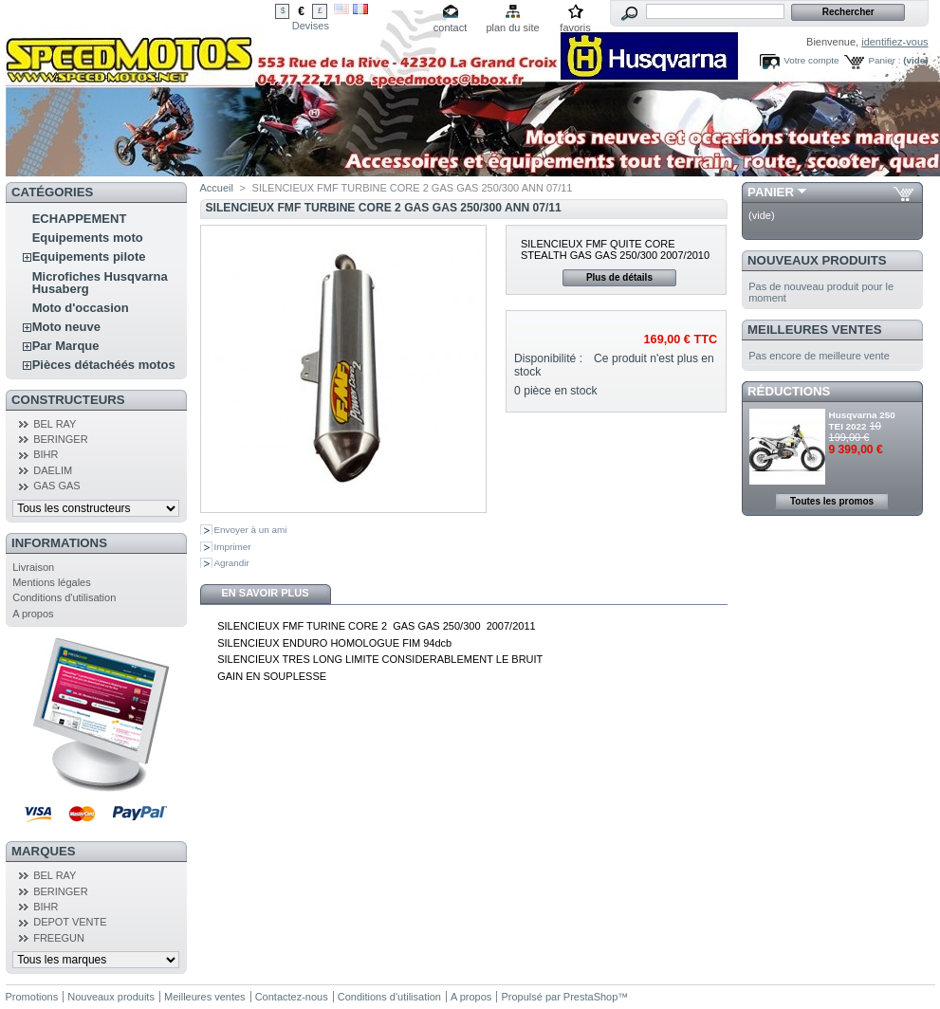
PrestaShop (590, 996)
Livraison (33, 567)
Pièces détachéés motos (103, 365)
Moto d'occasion (80, 308)
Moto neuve (66, 327)
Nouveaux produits (817, 260)
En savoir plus (264, 592)
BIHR (45, 454)
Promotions (32, 996)
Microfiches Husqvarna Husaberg (100, 282)
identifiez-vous (894, 41)
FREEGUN (58, 938)
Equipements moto (87, 237)
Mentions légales (51, 582)
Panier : (884, 60)
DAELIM (52, 470)
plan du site (512, 27)
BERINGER (60, 439)
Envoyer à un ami (250, 529)
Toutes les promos (832, 501)
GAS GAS (57, 485)
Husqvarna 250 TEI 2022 (862, 420)
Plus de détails (619, 277)
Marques (43, 851)
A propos (32, 613)
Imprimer (232, 546)
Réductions (788, 391)
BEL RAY (54, 424)
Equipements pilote (89, 256)
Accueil (216, 187)
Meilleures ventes (814, 329)
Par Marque (66, 346)
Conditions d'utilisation (64, 597)
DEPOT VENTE (69, 921)
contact (450, 27)
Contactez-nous (291, 996)
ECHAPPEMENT (79, 218)
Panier (770, 192)
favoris (575, 27)
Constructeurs (67, 400)
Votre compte (811, 60)
